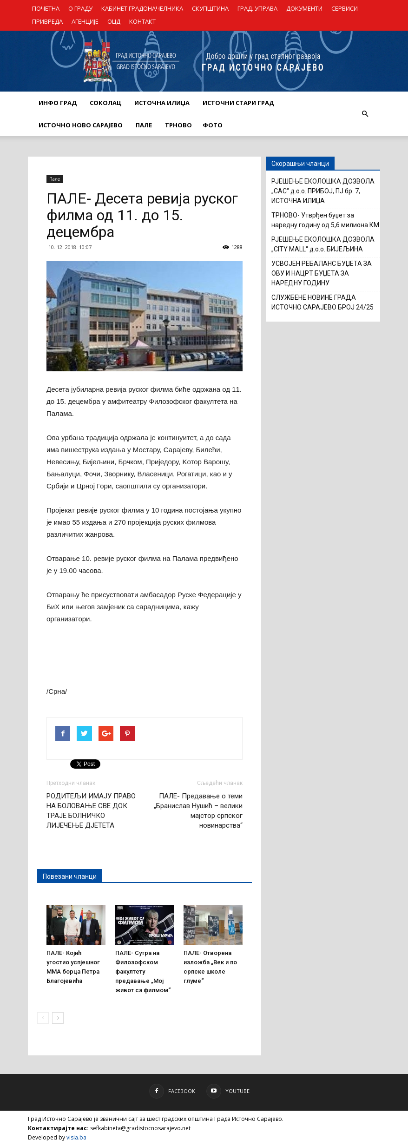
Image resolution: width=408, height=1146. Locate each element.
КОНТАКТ (142, 21)
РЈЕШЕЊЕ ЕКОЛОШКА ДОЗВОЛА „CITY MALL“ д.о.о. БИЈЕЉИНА (323, 244)
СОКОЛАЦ (105, 103)
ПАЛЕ (144, 125)
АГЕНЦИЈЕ (85, 21)
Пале (54, 179)
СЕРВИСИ (344, 8)
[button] (365, 114)
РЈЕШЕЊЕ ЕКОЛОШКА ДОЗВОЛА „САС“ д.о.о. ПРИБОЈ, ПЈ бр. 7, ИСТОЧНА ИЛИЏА (323, 191)
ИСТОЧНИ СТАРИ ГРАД (238, 103)
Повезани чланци (70, 876)
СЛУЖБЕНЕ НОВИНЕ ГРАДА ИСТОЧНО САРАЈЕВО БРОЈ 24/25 (322, 302)
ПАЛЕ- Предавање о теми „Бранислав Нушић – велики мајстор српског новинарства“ (198, 811)
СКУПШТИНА (210, 8)
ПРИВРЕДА (47, 21)
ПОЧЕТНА (45, 8)
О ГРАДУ (80, 8)
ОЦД (113, 21)
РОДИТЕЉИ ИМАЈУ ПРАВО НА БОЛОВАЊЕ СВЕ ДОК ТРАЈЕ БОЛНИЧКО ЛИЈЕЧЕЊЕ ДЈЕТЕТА (91, 811)
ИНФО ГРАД (58, 103)
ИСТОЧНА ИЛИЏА (162, 103)
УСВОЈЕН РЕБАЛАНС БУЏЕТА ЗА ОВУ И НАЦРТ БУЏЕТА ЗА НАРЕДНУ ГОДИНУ (321, 273)
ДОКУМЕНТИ (304, 8)
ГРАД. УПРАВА (257, 8)
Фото (213, 125)
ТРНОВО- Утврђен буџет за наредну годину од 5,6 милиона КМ (325, 220)
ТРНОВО (178, 125)
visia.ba (76, 1137)
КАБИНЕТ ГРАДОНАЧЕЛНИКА (142, 8)
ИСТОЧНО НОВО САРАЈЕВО (81, 125)
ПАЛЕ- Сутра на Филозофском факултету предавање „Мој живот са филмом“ (143, 971)
